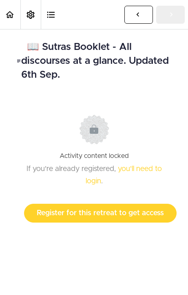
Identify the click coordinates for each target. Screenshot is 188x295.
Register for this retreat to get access (100, 213)
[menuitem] (30, 14)
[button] (10, 14)
